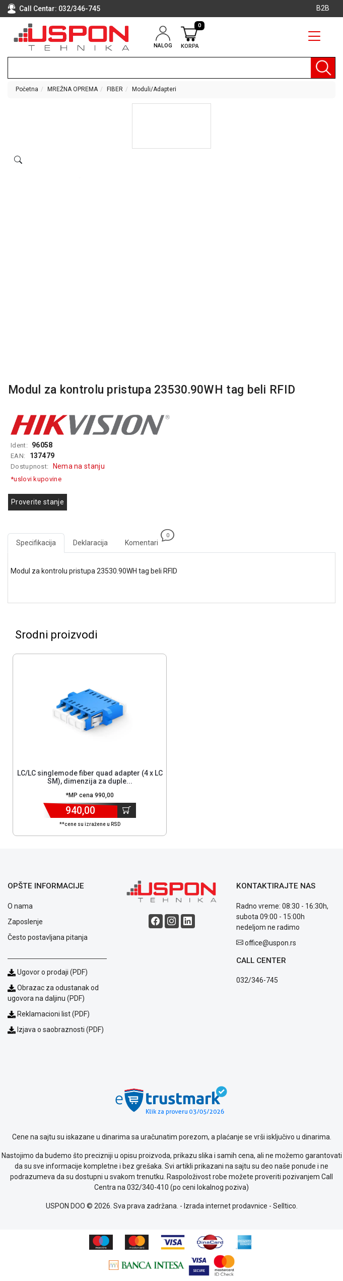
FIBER (115, 89)
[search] (171, 68)
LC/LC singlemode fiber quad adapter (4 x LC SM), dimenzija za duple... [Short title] (90, 777)
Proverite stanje (37, 502)
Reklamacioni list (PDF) (49, 1014)
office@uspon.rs (270, 943)
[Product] (89, 709)
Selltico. (285, 1206)
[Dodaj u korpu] (126, 810)
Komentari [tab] (146, 540)
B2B (322, 8)
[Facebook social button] (156, 921)
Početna (27, 89)
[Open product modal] (18, 160)
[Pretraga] (323, 67)
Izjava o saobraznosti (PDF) (60, 1030)
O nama (20, 906)
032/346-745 (79, 9)
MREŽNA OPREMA (72, 89)
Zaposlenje (25, 922)
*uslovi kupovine (36, 479)
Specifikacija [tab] (36, 543)
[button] (171, 126)
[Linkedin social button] (188, 921)
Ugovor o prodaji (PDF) (48, 972)
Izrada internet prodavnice (225, 1206)
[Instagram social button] (172, 921)
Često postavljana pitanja (48, 937)
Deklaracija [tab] (90, 543)
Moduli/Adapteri (154, 89)
